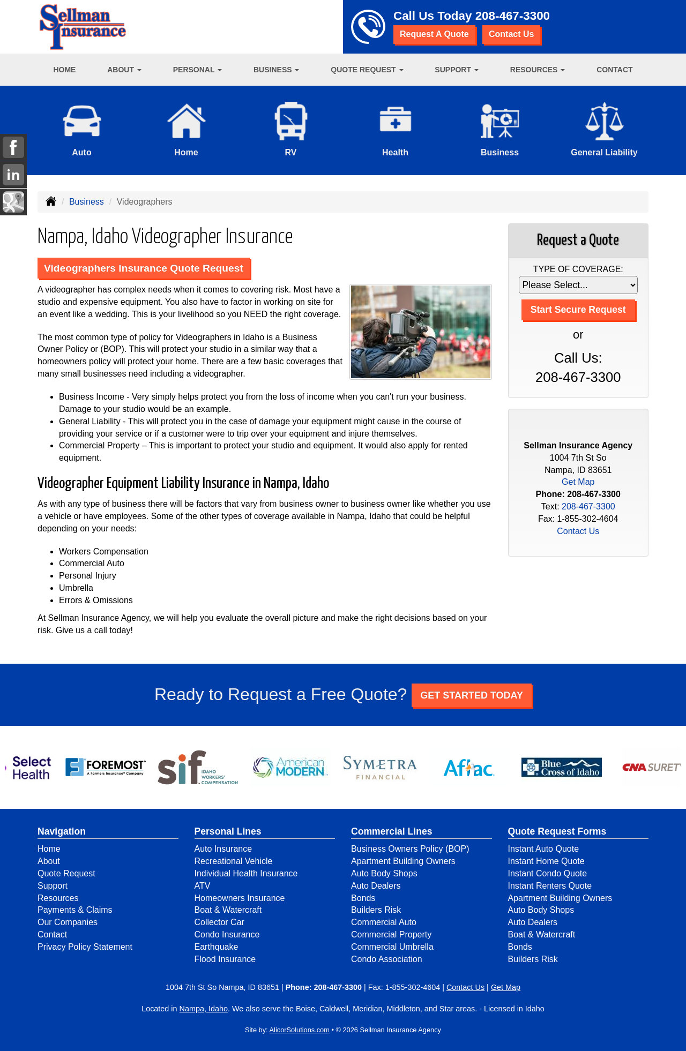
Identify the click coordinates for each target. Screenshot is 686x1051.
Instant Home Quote (546, 861)
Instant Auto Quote (543, 848)
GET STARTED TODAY (471, 695)
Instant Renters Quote (550, 885)
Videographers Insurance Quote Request (143, 268)
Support (53, 885)
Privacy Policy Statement (85, 946)
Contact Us (511, 34)
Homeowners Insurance (240, 898)
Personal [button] (197, 69)
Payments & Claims (75, 909)
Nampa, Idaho (204, 1008)
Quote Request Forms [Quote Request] (557, 831)
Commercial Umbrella (392, 946)
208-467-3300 (512, 15)
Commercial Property (391, 934)
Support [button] (457, 69)
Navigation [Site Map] (62, 831)
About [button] (124, 69)
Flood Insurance (225, 959)
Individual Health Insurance (246, 873)
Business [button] (276, 69)
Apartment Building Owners (403, 861)
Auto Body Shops (384, 873)
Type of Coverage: (578, 269)
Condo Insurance (227, 934)
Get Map (578, 481)
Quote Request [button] (367, 69)
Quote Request (66, 873)
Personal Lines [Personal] (228, 831)
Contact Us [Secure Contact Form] (578, 531)
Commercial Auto (383, 922)
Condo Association (386, 959)
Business (86, 201)
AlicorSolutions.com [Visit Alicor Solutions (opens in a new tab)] (300, 1030)
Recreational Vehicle (234, 861)
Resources (58, 898)
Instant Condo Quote (547, 873)
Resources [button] (537, 69)
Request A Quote (434, 34)
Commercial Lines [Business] (392, 831)
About (49, 861)
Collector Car (219, 922)
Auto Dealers (376, 885)
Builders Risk (376, 909)
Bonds (363, 898)
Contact (614, 69)
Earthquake (216, 946)
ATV (203, 885)
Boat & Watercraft (228, 909)
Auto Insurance (223, 848)
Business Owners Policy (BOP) (410, 848)
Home (64, 69)
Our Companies (68, 922)
